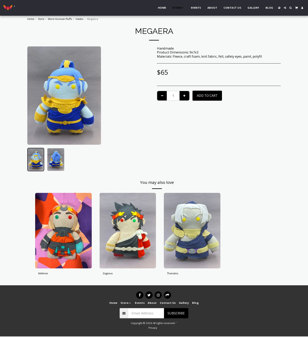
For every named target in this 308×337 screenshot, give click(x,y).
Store (41, 19)
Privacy (152, 328)
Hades (79, 19)
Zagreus (109, 274)
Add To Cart (207, 95)
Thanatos (174, 274)
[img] (63, 230)
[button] (285, 7)
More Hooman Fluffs (60, 19)
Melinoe (44, 274)
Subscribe (176, 313)
